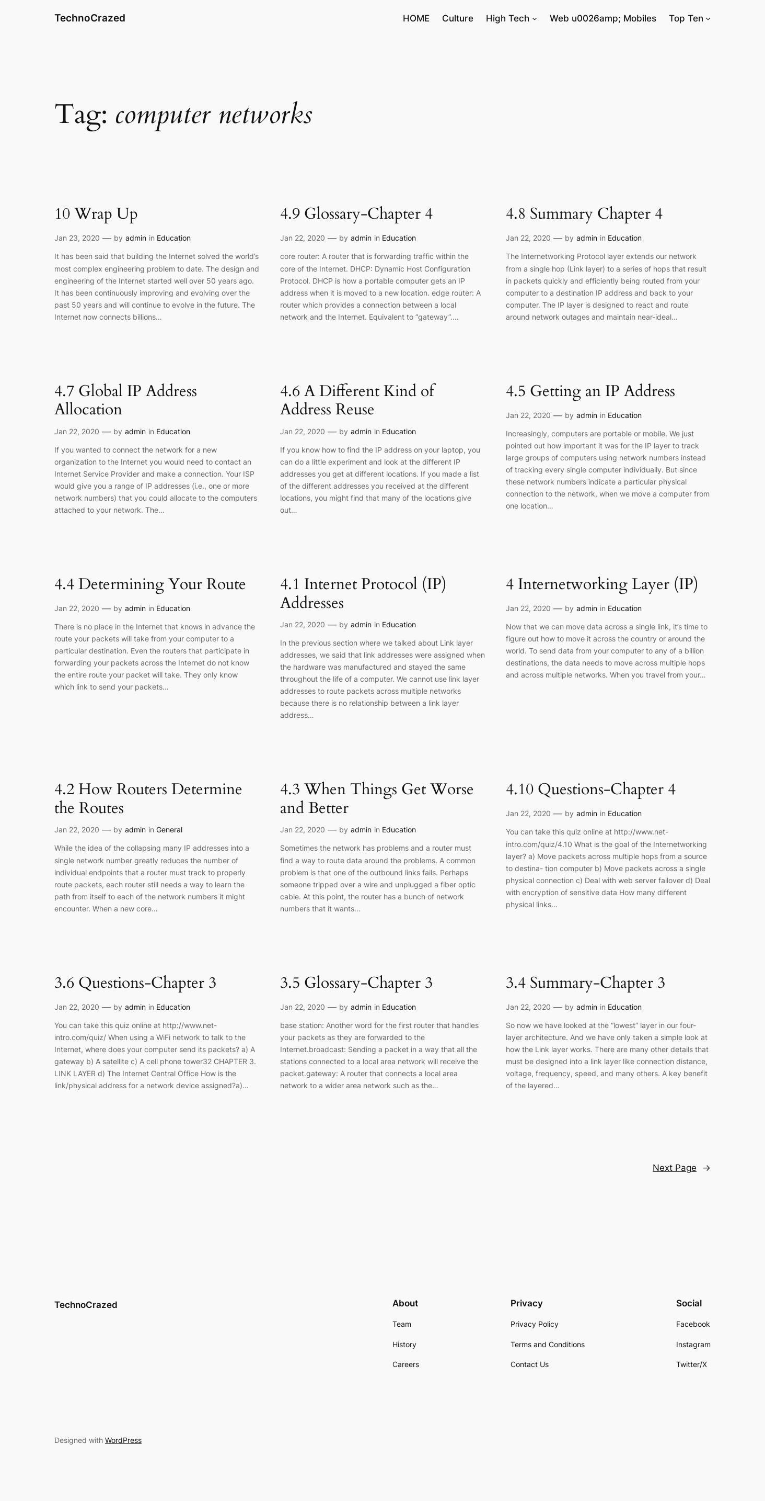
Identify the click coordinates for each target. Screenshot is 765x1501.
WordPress (123, 1440)
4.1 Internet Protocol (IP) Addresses (363, 594)
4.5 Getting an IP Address (590, 391)
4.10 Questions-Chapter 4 (591, 790)
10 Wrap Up (96, 214)
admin (135, 237)
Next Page (682, 1168)
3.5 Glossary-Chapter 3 (356, 983)
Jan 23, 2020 (77, 237)
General (169, 829)
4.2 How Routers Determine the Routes (148, 799)
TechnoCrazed (89, 18)
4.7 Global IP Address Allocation (125, 401)
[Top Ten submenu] (708, 18)
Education (174, 237)
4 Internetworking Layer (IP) (602, 584)
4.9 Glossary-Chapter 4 (356, 214)
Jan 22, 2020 (302, 237)
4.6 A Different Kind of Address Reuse (357, 401)
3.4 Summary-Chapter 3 (585, 983)
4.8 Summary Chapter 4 (584, 214)
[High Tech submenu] (534, 18)
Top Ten (686, 18)
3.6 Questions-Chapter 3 (135, 983)
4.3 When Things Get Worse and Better (377, 799)
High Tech (507, 18)
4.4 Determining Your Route (150, 584)
